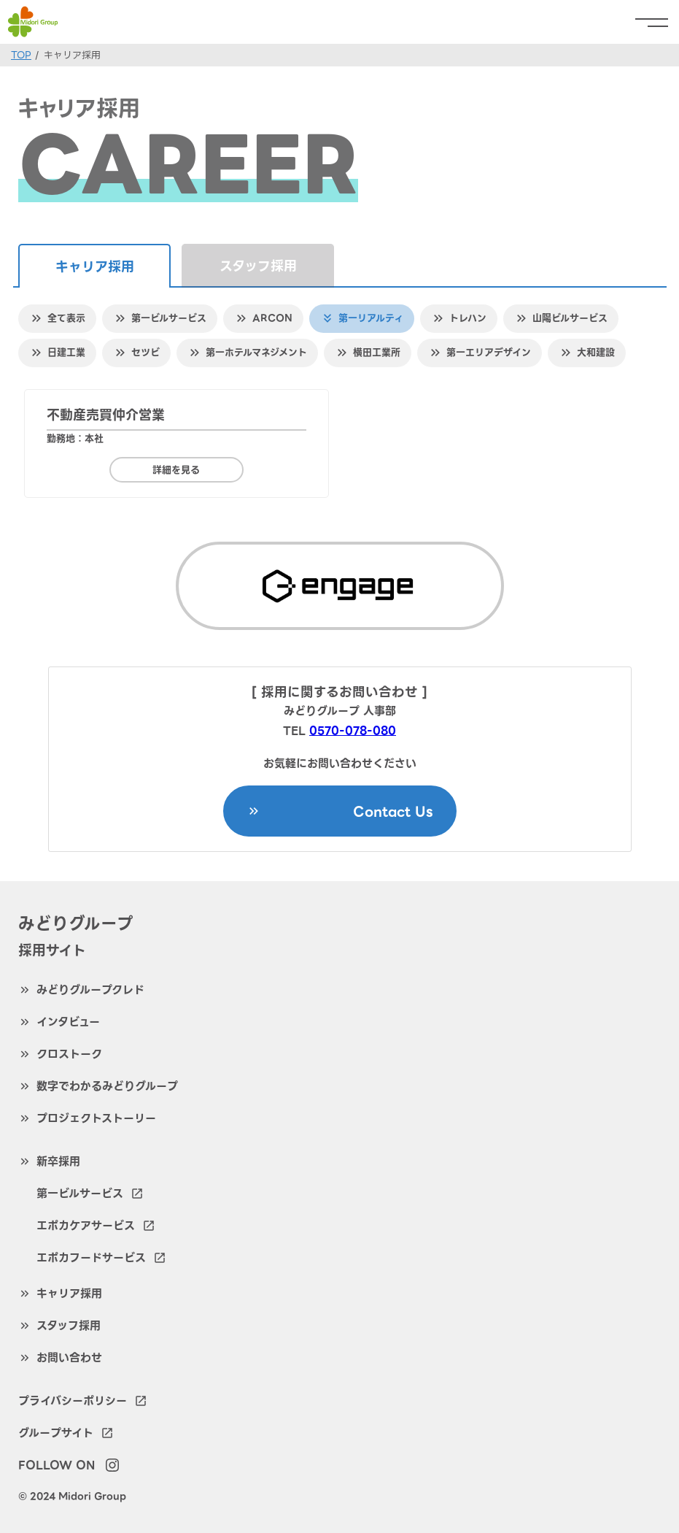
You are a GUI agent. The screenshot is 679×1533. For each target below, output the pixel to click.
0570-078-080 (352, 730)
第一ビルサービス (90, 1193)
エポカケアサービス (95, 1225)
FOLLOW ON (56, 1465)
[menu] (657, 22)
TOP (21, 55)
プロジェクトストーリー (96, 1118)
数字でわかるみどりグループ (107, 1086)
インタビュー (68, 1022)
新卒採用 (58, 1161)
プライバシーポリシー (82, 1401)
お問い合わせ (69, 1358)
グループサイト (66, 1433)
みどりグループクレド (90, 990)
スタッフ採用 (258, 266)
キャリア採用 (69, 1293)
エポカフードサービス (101, 1258)
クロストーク (69, 1054)
